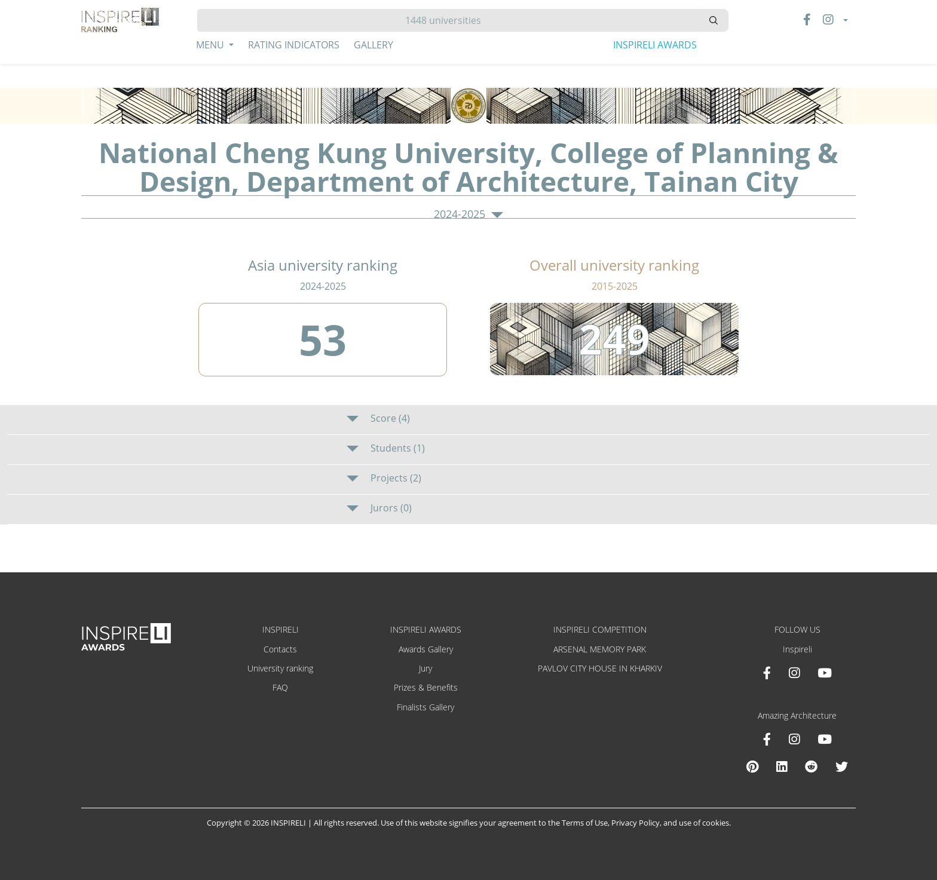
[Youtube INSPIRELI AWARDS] (825, 672)
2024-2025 (468, 214)
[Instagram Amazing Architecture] (794, 739)
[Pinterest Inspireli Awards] (752, 766)
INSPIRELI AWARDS (655, 44)
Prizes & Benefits (426, 687)
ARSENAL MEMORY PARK (599, 649)
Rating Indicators (293, 44)
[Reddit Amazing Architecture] (811, 766)
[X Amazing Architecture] (842, 766)
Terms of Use (585, 822)
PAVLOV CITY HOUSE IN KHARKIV (600, 668)
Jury (425, 668)
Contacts (280, 649)
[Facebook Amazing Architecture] (767, 739)
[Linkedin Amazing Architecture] (781, 766)
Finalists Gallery (425, 707)
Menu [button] (211, 44)
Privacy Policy (635, 822)
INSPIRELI (280, 629)
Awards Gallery (426, 649)
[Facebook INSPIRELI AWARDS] (767, 672)
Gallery (373, 44)
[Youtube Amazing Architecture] (825, 739)
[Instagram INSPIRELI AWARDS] (794, 672)
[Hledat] (448, 20)
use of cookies (704, 822)
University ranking (280, 668)
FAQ (280, 687)
